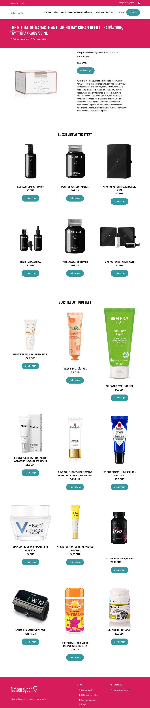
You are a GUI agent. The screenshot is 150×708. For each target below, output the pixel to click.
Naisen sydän (51, 12)
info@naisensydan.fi (126, 3)
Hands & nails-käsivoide (75, 368)
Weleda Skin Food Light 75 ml (119, 386)
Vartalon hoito (39, 39)
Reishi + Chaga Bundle (30, 261)
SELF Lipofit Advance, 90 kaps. (119, 558)
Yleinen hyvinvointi (21, 39)
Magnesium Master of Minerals (75, 186)
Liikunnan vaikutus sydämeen (76, 12)
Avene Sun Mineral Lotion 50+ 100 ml (30, 354)
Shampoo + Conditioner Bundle (119, 261)
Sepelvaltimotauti (105, 12)
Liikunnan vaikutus (89, 695)
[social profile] (27, 3)
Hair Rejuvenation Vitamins (75, 261)
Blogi (122, 12)
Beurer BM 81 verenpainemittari (30, 630)
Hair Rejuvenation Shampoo (30, 186)
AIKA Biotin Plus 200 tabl (120, 630)
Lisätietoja (85, 70)
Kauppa (133, 12)
